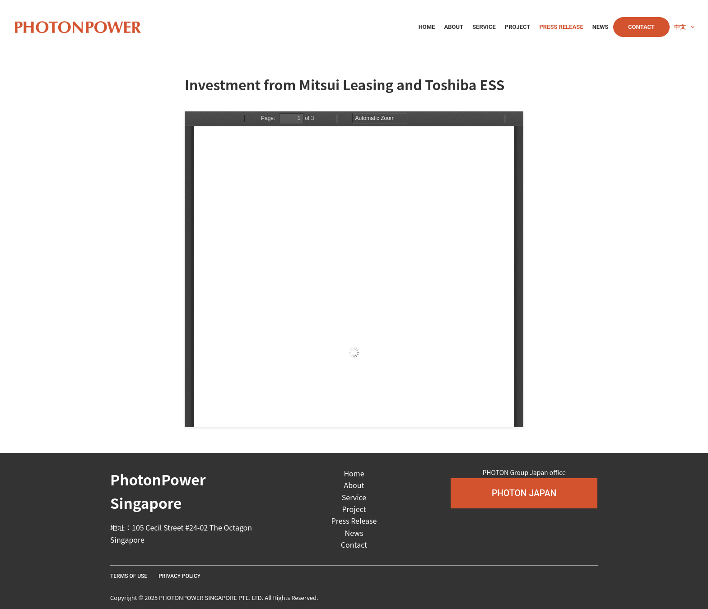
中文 (684, 27)
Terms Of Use (128, 576)
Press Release (561, 26)
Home (427, 26)
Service (484, 26)
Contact (641, 26)
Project (518, 26)
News (600, 26)
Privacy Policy (179, 576)
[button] (524, 493)
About (454, 26)
